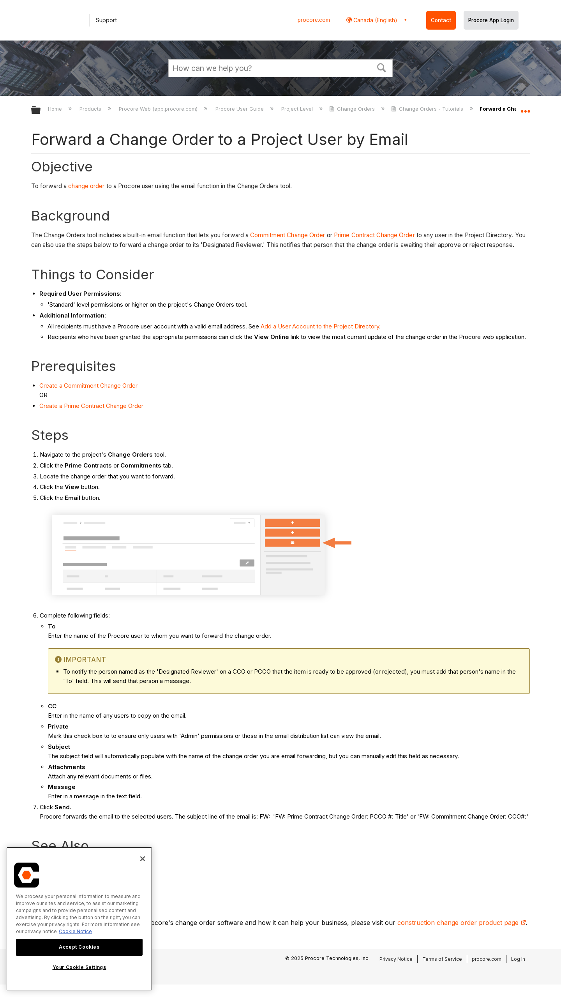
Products (91, 109)
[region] (79, 919)
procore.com (314, 20)
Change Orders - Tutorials (428, 109)
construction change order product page (461, 922)
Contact (441, 20)
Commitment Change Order (287, 235)
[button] (382, 67)
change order (86, 186)
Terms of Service (442, 959)
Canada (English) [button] (374, 20)
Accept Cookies (79, 947)
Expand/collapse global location (525, 108)
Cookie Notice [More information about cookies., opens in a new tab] (75, 931)
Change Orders (352, 109)
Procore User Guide (240, 109)
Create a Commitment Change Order (88, 385)
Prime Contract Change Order (374, 235)
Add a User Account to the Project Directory (320, 326)
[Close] (142, 858)
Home (56, 109)
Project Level (297, 109)
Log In (518, 959)
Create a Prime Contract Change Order (91, 405)
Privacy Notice (396, 959)
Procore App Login (491, 20)
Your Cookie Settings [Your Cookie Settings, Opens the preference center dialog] (79, 967)
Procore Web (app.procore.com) (159, 109)
